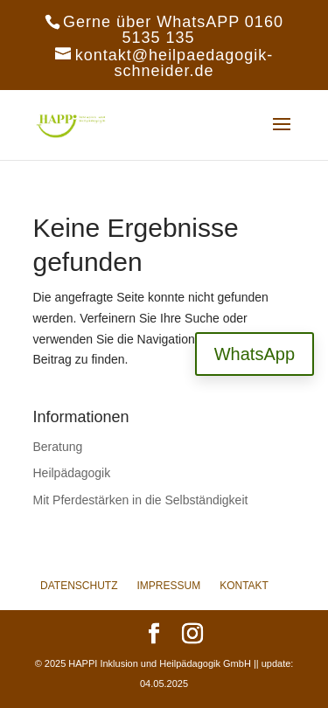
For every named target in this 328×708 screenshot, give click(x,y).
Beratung (58, 447)
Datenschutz (78, 586)
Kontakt (244, 586)
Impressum (168, 586)
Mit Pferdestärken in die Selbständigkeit (140, 500)
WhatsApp (254, 354)
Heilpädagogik (72, 473)
